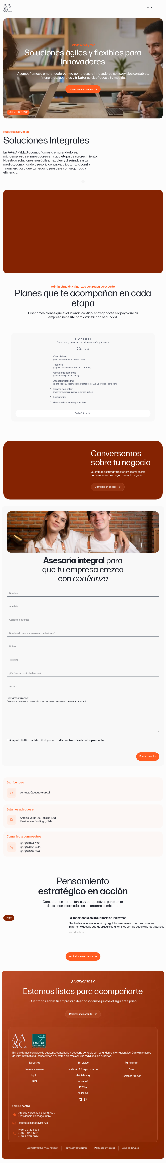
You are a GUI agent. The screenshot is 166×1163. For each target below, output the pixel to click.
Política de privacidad (106, 1150)
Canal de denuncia (133, 1150)
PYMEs (83, 1089)
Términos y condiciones (76, 1150)
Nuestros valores (35, 1071)
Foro (131, 1071)
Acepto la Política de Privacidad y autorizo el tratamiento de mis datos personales (56, 742)
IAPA (35, 1083)
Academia (83, 1095)
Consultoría (83, 1083)
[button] (76, 933)
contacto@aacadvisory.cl (33, 1125)
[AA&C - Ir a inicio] (7, 7)
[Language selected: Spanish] (149, 8)
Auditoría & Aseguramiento (83, 1071)
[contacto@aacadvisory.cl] (14, 1125)
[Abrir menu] (160, 7)
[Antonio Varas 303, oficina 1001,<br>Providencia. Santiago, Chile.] (14, 1117)
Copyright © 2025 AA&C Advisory (40, 1150)
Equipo (35, 1077)
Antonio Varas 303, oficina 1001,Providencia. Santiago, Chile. (37, 1117)
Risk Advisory (83, 1077)
